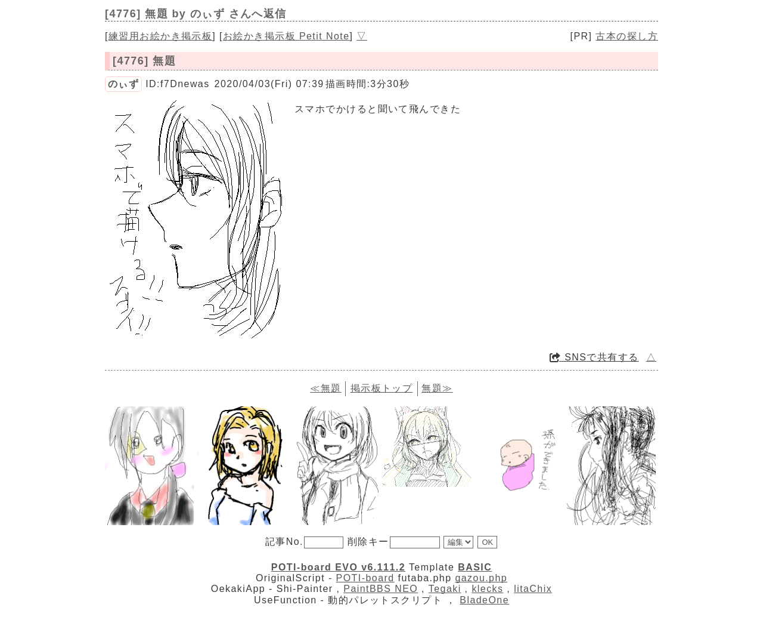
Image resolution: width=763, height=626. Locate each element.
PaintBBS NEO (380, 589)
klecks (487, 589)
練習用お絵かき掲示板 (160, 36)
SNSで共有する (594, 357)
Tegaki (445, 589)
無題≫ (436, 388)
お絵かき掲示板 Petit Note (286, 36)
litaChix (533, 589)
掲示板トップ (382, 388)
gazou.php (481, 578)
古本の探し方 (626, 36)
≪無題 (325, 388)
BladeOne (484, 600)
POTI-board (365, 578)
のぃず (123, 84)
